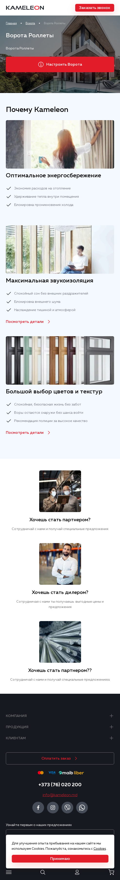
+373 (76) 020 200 (60, 784)
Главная (11, 23)
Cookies (99, 848)
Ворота (30, 23)
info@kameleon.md (60, 795)
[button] (94, 8)
